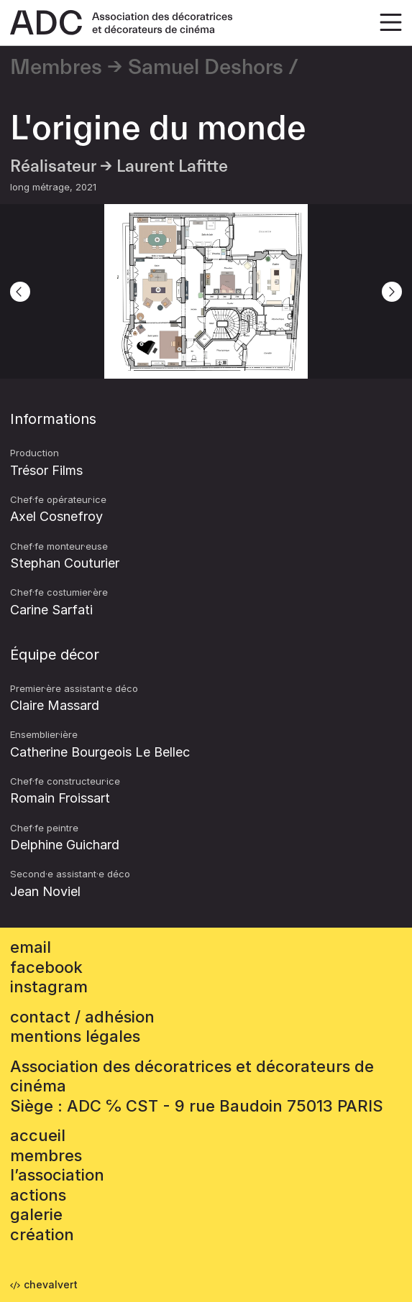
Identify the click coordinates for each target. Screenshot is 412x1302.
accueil (37, 1135)
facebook (46, 967)
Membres (56, 67)
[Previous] (20, 292)
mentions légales (75, 1036)
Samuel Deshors (205, 67)
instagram (49, 986)
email (30, 947)
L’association (57, 1174)
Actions (38, 1195)
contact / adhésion (82, 1016)
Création (42, 1234)
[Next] (392, 292)
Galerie (36, 1214)
